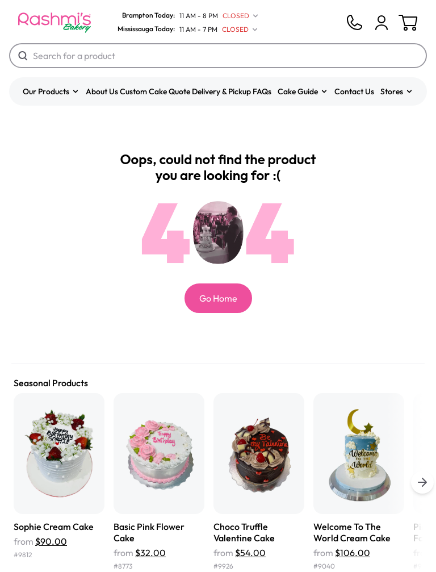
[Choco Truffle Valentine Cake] (258, 482)
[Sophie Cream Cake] (59, 482)
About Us (102, 91)
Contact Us (354, 91)
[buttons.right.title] (422, 482)
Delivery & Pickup (221, 91)
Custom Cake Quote (155, 91)
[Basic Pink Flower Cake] (159, 482)
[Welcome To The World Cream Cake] (358, 482)
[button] (51, 91)
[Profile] (381, 22)
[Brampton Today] (185, 16)
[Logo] (54, 22)
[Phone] (354, 22)
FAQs (262, 91)
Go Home (218, 298)
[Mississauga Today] (185, 29)
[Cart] (381, 22)
